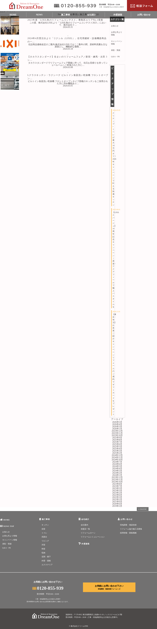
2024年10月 (117, 459)
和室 (43, 549)
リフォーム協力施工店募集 (131, 529)
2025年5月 (117, 446)
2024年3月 (117, 470)
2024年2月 (117, 473)
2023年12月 (117, 477)
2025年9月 (117, 437)
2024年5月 (117, 466)
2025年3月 (117, 451)
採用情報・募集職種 (128, 533)
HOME (13, 15)
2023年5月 (117, 488)
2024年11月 (117, 457)
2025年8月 (117, 439)
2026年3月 (117, 426)
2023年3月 (117, 490)
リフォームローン (88, 533)
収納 (43, 553)
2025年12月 (117, 431)
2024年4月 (117, 468)
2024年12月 (117, 455)
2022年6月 (117, 495)
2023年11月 (117, 479)
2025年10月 (117, 435)
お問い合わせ (144, 15)
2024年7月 (117, 462)
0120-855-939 (47, 588)
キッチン (45, 525)
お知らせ (114, 26)
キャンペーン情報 (116, 42)
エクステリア (47, 565)
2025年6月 (117, 444)
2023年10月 (117, 481)
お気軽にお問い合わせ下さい (109, 587)
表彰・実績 (115, 50)
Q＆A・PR (115, 57)
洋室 (43, 545)
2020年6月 (117, 504)
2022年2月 (117, 499)
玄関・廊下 (46, 557)
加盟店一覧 (85, 529)
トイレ (44, 533)
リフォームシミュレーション (93, 537)
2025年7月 (117, 442)
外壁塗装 (117, 15)
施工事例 (65, 15)
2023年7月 (117, 486)
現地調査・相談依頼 (128, 525)
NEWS (39, 15)
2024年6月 (117, 464)
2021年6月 (117, 501)
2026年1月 (117, 428)
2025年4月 (117, 448)
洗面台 (44, 537)
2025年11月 (117, 433)
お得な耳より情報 (116, 33)
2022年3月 (117, 497)
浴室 (43, 529)
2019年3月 (117, 506)
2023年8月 (117, 484)
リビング (45, 541)
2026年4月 (117, 424)
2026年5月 (117, 422)
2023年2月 (117, 493)
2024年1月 (117, 475)
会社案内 (84, 525)
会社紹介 (91, 15)
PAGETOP (142, 509)
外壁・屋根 (46, 561)
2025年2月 (117, 453)
